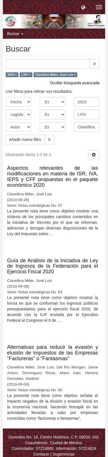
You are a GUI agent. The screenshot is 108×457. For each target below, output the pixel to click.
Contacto (41, 454)
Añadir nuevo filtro (25, 139)
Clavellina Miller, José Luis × (55, 74)
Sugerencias (64, 454)
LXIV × (25, 74)
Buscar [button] (15, 33)
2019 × (11, 74)
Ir (94, 64)
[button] (83, 7)
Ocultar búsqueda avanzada (74, 83)
